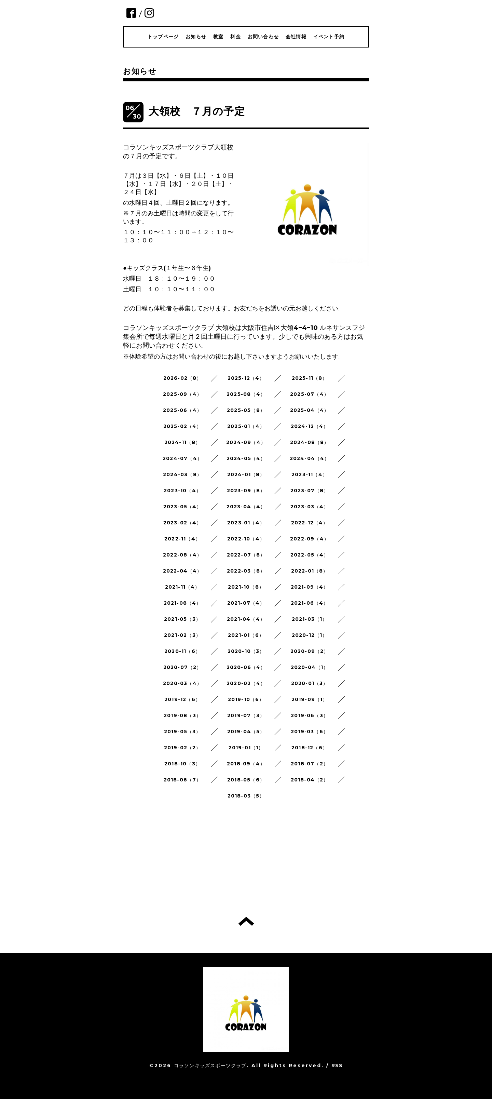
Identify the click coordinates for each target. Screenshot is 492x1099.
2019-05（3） (182, 731)
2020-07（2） (182, 667)
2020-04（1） (310, 667)
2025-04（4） (309, 410)
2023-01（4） (246, 523)
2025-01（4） (246, 426)
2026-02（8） (182, 378)
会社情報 (296, 36)
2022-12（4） (309, 523)
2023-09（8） (246, 490)
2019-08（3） (182, 715)
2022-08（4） (182, 555)
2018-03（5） (246, 796)
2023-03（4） (309, 507)
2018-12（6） (309, 748)
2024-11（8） (182, 442)
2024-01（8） (246, 474)
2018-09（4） (246, 764)
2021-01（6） (246, 635)
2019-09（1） (309, 699)
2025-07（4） (309, 394)
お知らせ (196, 36)
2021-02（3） (182, 635)
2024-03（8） (182, 474)
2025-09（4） (182, 394)
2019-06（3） (309, 715)
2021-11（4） (182, 587)
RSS (337, 1065)
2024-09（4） (246, 442)
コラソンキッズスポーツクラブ (210, 1065)
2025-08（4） (246, 394)
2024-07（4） (182, 458)
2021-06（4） (310, 603)
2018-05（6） (246, 780)
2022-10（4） (246, 539)
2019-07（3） (246, 715)
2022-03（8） (246, 571)
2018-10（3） (182, 764)
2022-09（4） (309, 539)
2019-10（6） (246, 699)
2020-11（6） (182, 651)
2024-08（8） (309, 442)
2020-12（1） (310, 635)
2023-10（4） (182, 490)
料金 (235, 36)
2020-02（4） (246, 683)
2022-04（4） (182, 571)
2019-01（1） (246, 748)
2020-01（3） (309, 683)
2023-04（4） (246, 507)
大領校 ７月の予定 (197, 111)
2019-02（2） (182, 748)
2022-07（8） (246, 555)
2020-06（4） (246, 667)
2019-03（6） (309, 731)
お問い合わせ (263, 36)
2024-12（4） (310, 426)
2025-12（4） (246, 378)
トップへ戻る (246, 921)
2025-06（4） (182, 410)
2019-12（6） (182, 699)
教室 (218, 36)
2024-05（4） (246, 458)
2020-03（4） (182, 683)
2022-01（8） (309, 571)
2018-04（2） (310, 780)
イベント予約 (328, 36)
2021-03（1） (310, 619)
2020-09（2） (309, 651)
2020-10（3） (246, 651)
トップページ (163, 36)
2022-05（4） (309, 555)
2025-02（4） (182, 426)
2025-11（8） (310, 378)
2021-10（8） (246, 587)
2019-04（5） (246, 731)
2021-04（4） (246, 619)
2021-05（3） (182, 619)
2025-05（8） (246, 410)
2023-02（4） (182, 523)
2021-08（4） (183, 603)
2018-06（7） (183, 780)
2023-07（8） (309, 490)
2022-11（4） (182, 539)
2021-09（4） (310, 587)
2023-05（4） (182, 507)
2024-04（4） (310, 458)
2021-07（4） (246, 603)
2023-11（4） (309, 474)
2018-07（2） (309, 764)
